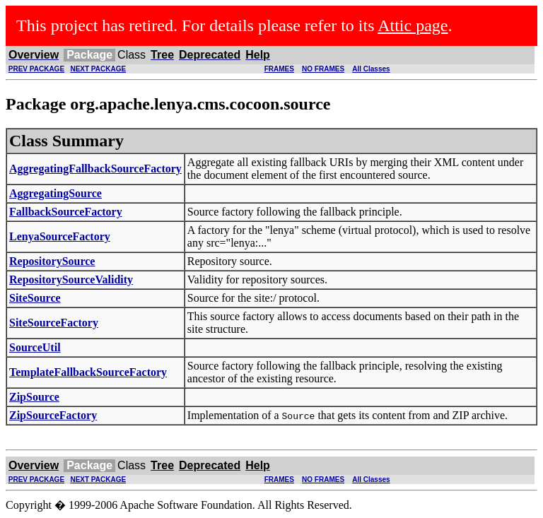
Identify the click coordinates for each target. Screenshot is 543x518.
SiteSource (35, 298)
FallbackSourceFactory (65, 212)
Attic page (413, 25)
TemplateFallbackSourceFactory (88, 372)
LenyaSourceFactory (59, 236)
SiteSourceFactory (53, 323)
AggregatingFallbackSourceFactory (95, 169)
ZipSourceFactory (53, 415)
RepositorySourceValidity (71, 279)
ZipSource (34, 397)
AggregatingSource (55, 193)
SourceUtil (35, 347)
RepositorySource (52, 261)
